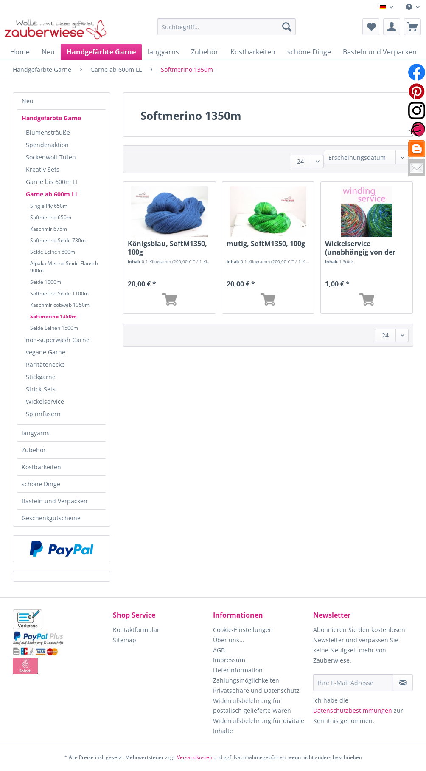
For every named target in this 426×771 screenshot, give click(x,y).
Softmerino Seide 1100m (59, 293)
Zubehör (34, 450)
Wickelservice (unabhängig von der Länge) (360, 247)
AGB (219, 650)
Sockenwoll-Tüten (51, 157)
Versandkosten (194, 757)
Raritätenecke (45, 364)
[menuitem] (413, 7)
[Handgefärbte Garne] (101, 52)
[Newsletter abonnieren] (403, 682)
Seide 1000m (45, 282)
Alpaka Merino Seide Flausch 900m (64, 267)
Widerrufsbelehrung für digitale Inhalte (258, 726)
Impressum (229, 660)
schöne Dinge (41, 484)
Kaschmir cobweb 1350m (60, 305)
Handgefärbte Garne (51, 118)
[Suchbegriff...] (226, 26)
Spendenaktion (47, 145)
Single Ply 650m (48, 206)
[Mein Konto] (391, 26)
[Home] (20, 52)
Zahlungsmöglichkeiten (246, 680)
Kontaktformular (136, 630)
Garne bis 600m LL (52, 182)
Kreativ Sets (42, 169)
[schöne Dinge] (309, 52)
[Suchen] (287, 26)
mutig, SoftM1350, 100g (266, 243)
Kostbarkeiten (41, 467)
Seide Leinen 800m (52, 251)
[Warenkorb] (412, 26)
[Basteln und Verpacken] (380, 52)
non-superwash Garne (58, 340)
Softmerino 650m (50, 217)
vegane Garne (45, 352)
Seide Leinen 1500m (54, 328)
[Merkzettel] (370, 26)
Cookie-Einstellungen (243, 630)
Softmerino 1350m (53, 316)
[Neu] (48, 52)
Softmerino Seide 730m (58, 240)
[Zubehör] (204, 52)
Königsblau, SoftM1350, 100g (167, 247)
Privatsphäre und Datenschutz (256, 690)
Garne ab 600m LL (52, 194)
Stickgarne (41, 377)
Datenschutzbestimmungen (352, 710)
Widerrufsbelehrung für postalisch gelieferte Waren (252, 706)
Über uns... (228, 640)
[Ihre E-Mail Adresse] (353, 682)
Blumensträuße (48, 132)
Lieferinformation (238, 670)
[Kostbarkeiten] (252, 52)
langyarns (36, 433)
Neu (28, 101)
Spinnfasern (43, 414)
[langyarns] (163, 52)
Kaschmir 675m (48, 228)
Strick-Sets (41, 389)
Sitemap (124, 640)
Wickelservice (45, 401)
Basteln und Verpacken (54, 501)
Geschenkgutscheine (51, 518)
